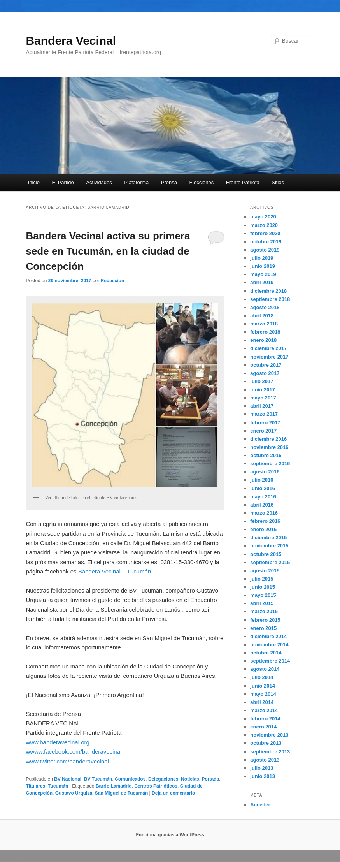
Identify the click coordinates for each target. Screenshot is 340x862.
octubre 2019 (265, 242)
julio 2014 (261, 677)
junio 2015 (262, 587)
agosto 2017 (264, 373)
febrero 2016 (265, 521)
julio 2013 (261, 768)
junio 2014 (262, 686)
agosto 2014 (264, 669)
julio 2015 (261, 579)
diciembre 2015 (268, 537)
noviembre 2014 (269, 644)
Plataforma (136, 182)
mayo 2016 (263, 497)
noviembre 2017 (269, 357)
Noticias (190, 779)
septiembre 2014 (270, 661)
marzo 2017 (264, 414)
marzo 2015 (264, 611)
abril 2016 (261, 505)
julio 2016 (261, 480)
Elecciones (201, 182)
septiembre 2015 (270, 562)
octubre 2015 (265, 554)
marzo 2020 (264, 225)
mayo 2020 (263, 217)
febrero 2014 (265, 718)
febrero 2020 (265, 233)
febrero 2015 (265, 620)
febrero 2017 (265, 423)
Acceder (260, 804)
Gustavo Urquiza (73, 793)
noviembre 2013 (269, 735)
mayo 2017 (263, 398)
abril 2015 (261, 603)
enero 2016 (263, 529)
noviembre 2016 (269, 447)
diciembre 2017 (268, 348)
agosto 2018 (264, 307)
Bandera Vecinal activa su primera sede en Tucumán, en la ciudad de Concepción (108, 251)
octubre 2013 (265, 743)
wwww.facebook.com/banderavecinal (73, 751)
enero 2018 (263, 340)
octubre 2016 (265, 455)
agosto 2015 (264, 570)
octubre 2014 (265, 653)
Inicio (34, 182)
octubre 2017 (265, 365)
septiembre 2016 (270, 463)
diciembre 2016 (268, 439)
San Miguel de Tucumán (121, 793)
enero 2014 (263, 727)
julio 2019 (261, 258)
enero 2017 (263, 431)
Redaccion (112, 280)
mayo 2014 (263, 694)
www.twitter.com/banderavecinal (67, 761)
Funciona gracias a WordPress (170, 834)
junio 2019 (262, 266)
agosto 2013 (264, 760)
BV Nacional (67, 779)
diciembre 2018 (268, 291)
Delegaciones (163, 779)
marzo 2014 (264, 710)
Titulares (35, 786)
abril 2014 (261, 702)
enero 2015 (263, 628)
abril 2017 (261, 406)
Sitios (278, 182)
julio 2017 (261, 381)
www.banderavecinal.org (57, 742)
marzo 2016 (264, 513)
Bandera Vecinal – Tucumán (114, 571)
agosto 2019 (264, 250)
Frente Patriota (242, 182)
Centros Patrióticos (155, 786)
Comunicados (130, 779)
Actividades (99, 182)
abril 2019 (261, 282)
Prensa (169, 182)
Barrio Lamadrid (114, 786)
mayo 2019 (263, 274)
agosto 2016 (264, 472)
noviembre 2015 (269, 546)
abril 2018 (261, 315)
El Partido (63, 182)
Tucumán (58, 786)
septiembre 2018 (270, 299)
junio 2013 (262, 776)
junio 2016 (262, 488)
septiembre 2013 (270, 752)
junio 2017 (262, 389)
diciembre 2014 (268, 636)
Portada (210, 779)
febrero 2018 (265, 332)
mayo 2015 (263, 595)
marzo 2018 (264, 324)
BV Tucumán (98, 779)
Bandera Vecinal (71, 40)
